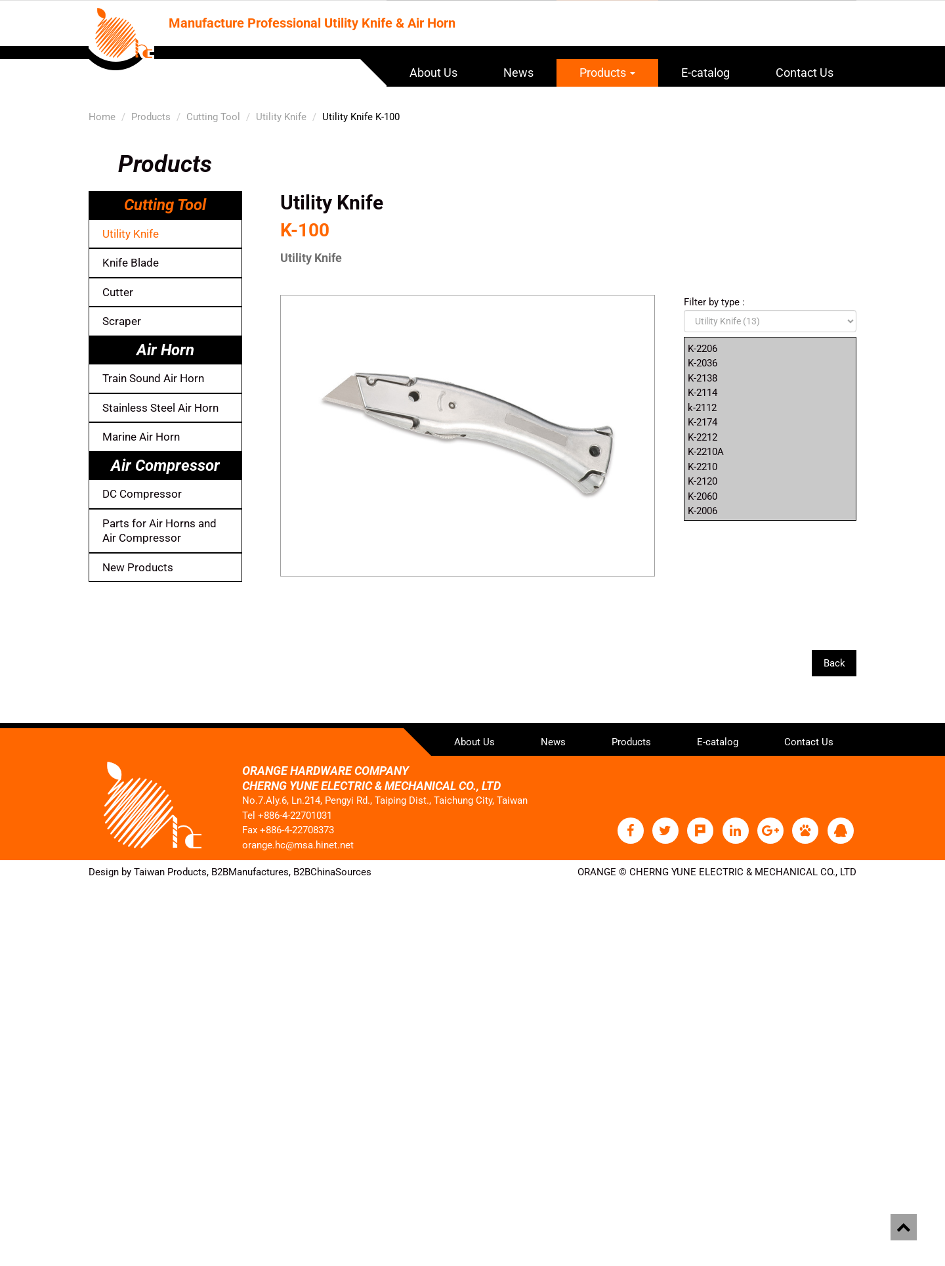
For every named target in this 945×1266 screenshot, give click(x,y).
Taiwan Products (170, 871)
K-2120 (702, 481)
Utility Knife (281, 117)
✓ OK (357, 1259)
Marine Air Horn (141, 436)
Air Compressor (165, 465)
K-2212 (702, 437)
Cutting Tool (213, 117)
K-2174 (702, 422)
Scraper (121, 321)
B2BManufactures (250, 871)
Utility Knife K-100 (361, 117)
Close (13, 891)
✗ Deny (16, 935)
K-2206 (702, 349)
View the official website (112, 1024)
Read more (28, 1024)
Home (102, 117)
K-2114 (702, 393)
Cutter (117, 292)
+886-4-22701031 (295, 815)
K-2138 (702, 378)
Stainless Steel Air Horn (160, 407)
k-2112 (702, 408)
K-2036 (702, 363)
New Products (137, 567)
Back (834, 663)
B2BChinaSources (332, 871)
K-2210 (702, 467)
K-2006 (702, 511)
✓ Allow (18, 921)
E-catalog (705, 72)
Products (607, 72)
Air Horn (165, 350)
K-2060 (702, 496)
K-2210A (706, 452)
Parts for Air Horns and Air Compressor (159, 531)
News (518, 72)
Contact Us (804, 72)
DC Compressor (142, 493)
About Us (433, 72)
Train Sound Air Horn (153, 378)
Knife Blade (130, 262)
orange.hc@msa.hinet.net (298, 844)
